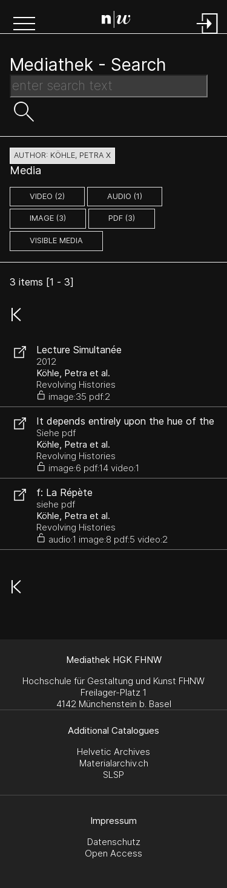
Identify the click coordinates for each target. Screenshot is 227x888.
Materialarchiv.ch (113, 763)
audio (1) (124, 196)
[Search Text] (109, 85)
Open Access (113, 853)
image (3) (48, 218)
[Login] (207, 35)
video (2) (47, 196)
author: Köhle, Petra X (62, 155)
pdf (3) (121, 218)
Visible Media (56, 240)
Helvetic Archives (113, 751)
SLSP (113, 774)
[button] (24, 25)
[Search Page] (116, 21)
